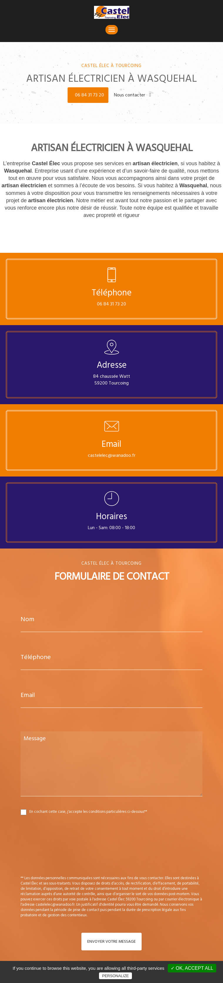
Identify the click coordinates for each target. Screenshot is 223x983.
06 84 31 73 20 (89, 95)
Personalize (115, 976)
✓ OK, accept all (192, 968)
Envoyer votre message (111, 941)
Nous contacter (132, 95)
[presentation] (83, 858)
